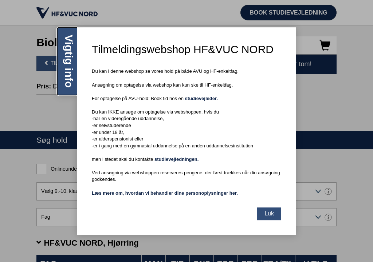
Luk (269, 213)
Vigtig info (69, 61)
